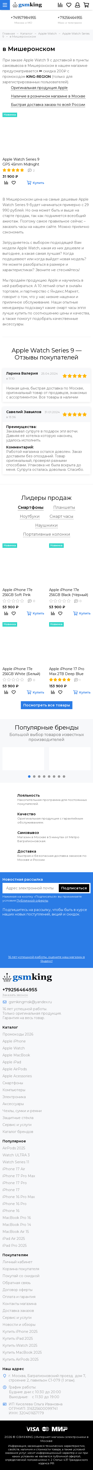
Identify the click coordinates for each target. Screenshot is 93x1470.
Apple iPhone (14, 1041)
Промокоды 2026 (17, 1034)
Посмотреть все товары (46, 705)
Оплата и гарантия (18, 1297)
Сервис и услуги (16, 1125)
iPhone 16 (10, 1211)
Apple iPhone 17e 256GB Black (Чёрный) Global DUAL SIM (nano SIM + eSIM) (69, 592)
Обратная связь (16, 1283)
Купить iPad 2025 (17, 1338)
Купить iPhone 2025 (19, 1331)
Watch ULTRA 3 (16, 1155)
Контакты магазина (19, 1303)
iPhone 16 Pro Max (18, 1197)
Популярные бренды (47, 727)
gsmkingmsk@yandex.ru (30, 1002)
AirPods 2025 (13, 1148)
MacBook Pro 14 (16, 1224)
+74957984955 (23, 17)
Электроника (14, 1097)
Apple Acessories (17, 1076)
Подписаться (74, 888)
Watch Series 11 (15, 1162)
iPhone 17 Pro (14, 1183)
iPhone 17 (11, 1190)
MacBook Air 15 (15, 1231)
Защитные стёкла (17, 1118)
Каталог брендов (17, 1131)
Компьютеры (13, 1090)
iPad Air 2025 (13, 1238)
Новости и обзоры (18, 1324)
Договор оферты (17, 1290)
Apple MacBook (16, 1055)
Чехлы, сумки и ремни (22, 1111)
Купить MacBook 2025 (22, 1352)
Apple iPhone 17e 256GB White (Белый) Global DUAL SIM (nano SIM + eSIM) (22, 671)
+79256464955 (70, 17)
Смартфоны (12, 1083)
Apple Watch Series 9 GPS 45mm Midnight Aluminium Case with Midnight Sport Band (20, 162)
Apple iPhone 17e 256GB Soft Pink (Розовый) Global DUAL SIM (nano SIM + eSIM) (22, 592)
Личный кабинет (17, 1262)
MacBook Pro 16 (16, 1217)
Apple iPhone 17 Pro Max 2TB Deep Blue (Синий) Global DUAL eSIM (67, 671)
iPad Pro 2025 (14, 1245)
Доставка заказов (18, 1310)
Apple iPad (11, 1062)
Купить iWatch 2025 (19, 1345)
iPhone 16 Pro (14, 1204)
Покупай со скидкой (20, 1276)
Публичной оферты (32, 900)
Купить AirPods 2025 (20, 1359)
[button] (29, 776)
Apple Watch (13, 1048)
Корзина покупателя (20, 1269)
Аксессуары (13, 1104)
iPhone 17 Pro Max (18, 1176)
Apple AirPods (14, 1069)
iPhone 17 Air (13, 1169)
